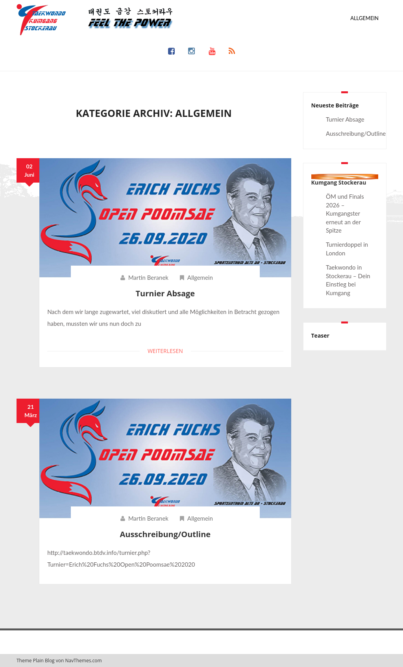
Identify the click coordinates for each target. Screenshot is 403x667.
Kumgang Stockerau (338, 182)
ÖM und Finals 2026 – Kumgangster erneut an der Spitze (345, 213)
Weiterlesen (165, 351)
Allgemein (364, 18)
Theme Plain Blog (36, 660)
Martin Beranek (148, 277)
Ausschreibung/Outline (165, 534)
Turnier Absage (165, 293)
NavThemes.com (83, 660)
